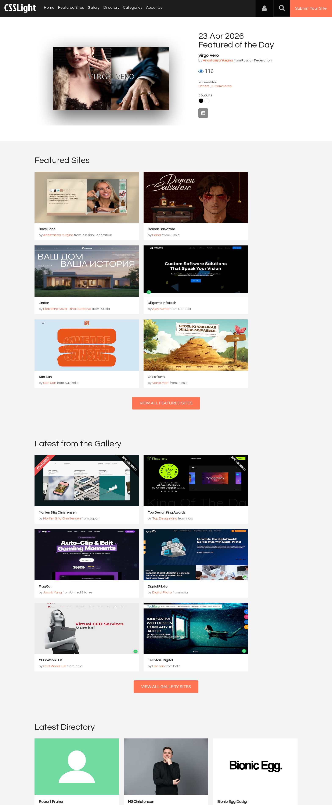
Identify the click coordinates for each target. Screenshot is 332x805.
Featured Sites (70, 8)
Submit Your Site (311, 8)
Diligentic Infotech (53, 303)
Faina (137, 235)
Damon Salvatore (142, 229)
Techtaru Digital (229, 513)
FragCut (223, 439)
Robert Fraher (51, 641)
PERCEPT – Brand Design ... (264, 641)
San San (134, 303)
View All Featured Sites (166, 330)
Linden (222, 229)
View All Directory (166, 687)
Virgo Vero (208, 55)
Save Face (47, 229)
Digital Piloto (49, 513)
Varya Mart (230, 309)
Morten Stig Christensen (58, 439)
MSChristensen (119, 641)
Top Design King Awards (147, 439)
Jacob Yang (231, 445)
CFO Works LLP (140, 513)
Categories (129, 8)
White (207, 100)
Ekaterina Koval (234, 235)
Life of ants (226, 303)
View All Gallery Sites (166, 540)
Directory (109, 8)
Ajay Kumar (52, 309)
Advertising (83, 784)
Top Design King (145, 445)
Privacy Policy (105, 784)
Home (48, 8)
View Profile (49, 665)
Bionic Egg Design (188, 641)
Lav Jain (228, 519)
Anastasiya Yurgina (58, 235)
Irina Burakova (259, 235)
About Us (150, 8)
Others (203, 86)
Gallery (92, 8)
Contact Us (62, 784)
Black (201, 100)
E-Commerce (222, 86)
